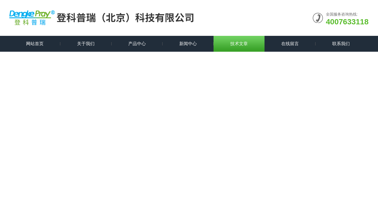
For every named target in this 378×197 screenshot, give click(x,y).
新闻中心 (188, 43)
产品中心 (137, 43)
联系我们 (341, 43)
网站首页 (35, 43)
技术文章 (239, 43)
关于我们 (86, 43)
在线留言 (290, 43)
